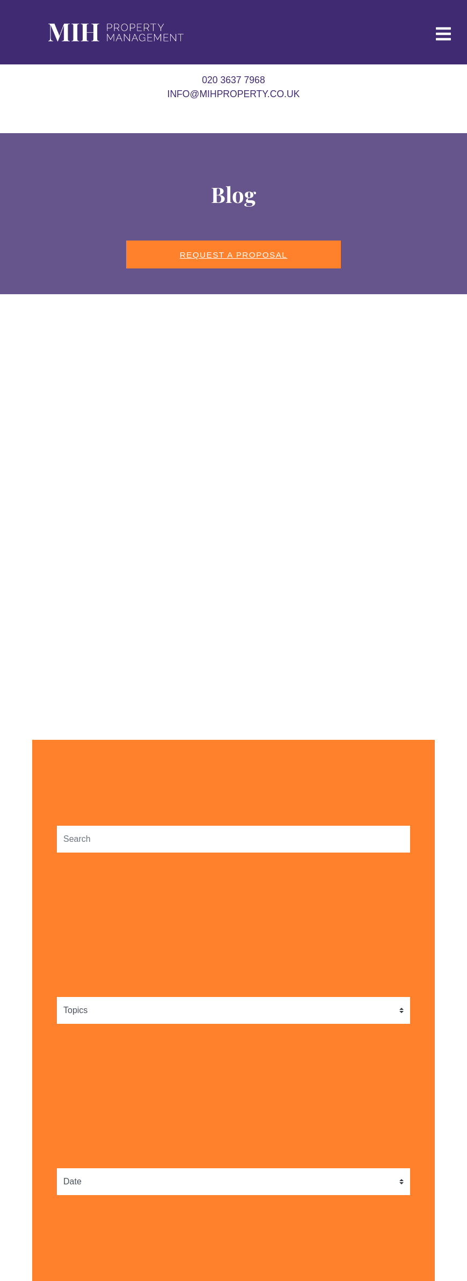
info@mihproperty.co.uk (233, 94)
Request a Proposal (234, 254)
